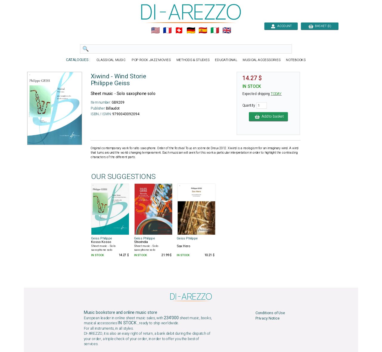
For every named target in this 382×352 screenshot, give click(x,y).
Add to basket (268, 116)
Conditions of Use (270, 313)
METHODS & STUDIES (193, 60)
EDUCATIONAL (226, 60)
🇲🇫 (167, 30)
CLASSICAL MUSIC (111, 60)
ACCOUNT (281, 26)
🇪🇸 (202, 30)
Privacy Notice (267, 318)
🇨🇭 (179, 30)
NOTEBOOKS (296, 60)
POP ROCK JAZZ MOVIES (151, 60)
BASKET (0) (319, 26)
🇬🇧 (226, 30)
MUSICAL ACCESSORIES (262, 60)
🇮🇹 (214, 30)
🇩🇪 (191, 30)
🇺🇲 (155, 30)
